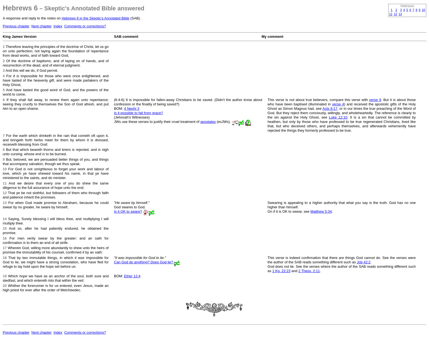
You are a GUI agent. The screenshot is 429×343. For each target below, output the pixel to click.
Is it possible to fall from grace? (138, 113)
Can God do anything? (132, 262)
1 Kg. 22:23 (281, 271)
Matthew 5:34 (321, 211)
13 (400, 14)
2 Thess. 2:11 (309, 271)
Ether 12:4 (132, 276)
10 (423, 9)
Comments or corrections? (85, 26)
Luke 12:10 (338, 117)
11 (390, 14)
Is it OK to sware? (128, 211)
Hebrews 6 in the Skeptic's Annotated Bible (95, 18)
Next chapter (41, 26)
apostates (208, 122)
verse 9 (375, 100)
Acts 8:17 (329, 108)
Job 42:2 (363, 262)
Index (58, 26)
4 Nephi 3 (131, 108)
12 (395, 14)
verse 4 (338, 104)
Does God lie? (162, 262)
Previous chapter (16, 26)
